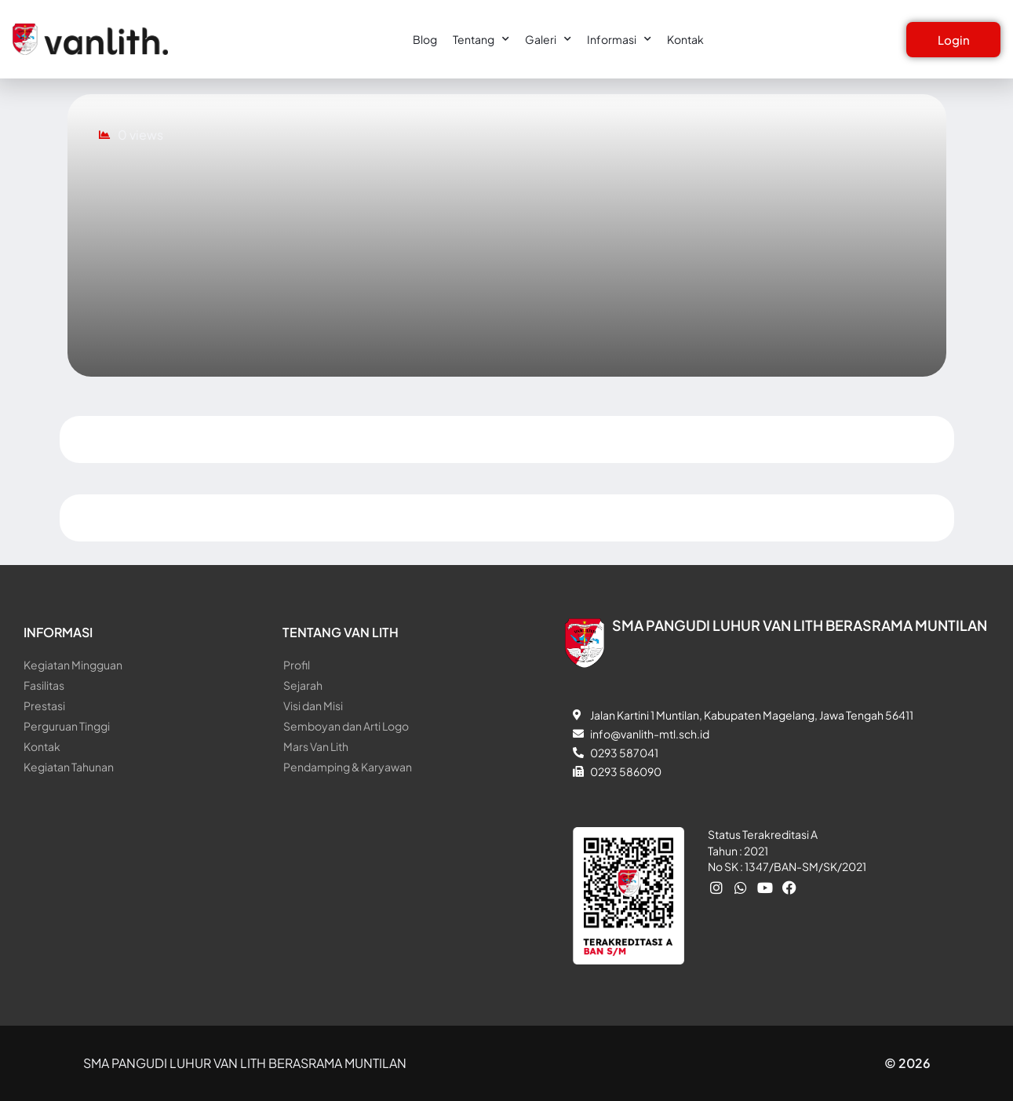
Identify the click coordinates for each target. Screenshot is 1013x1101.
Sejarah (302, 685)
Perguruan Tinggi (67, 726)
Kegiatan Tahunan (69, 767)
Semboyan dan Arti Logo (346, 726)
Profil (296, 665)
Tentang (481, 39)
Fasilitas (44, 685)
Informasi (619, 39)
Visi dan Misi (313, 705)
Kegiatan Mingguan (73, 665)
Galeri (548, 39)
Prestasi (44, 705)
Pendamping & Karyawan (347, 767)
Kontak (685, 39)
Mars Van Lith (315, 746)
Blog (425, 39)
